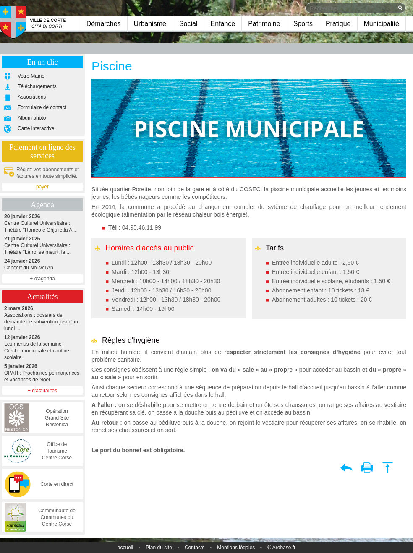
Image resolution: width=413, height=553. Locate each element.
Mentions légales (236, 547)
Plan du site (159, 547)
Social (188, 23)
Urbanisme (150, 23)
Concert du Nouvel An (42, 264)
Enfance (222, 23)
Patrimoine (264, 23)
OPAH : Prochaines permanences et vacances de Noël (42, 373)
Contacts (194, 547)
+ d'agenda (42, 279)
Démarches (103, 23)
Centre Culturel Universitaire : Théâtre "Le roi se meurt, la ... (42, 245)
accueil (125, 547)
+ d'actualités (42, 391)
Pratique (338, 23)
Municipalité (381, 23)
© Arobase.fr (281, 547)
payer (42, 187)
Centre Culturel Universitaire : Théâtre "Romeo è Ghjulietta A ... (42, 223)
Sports (303, 23)
